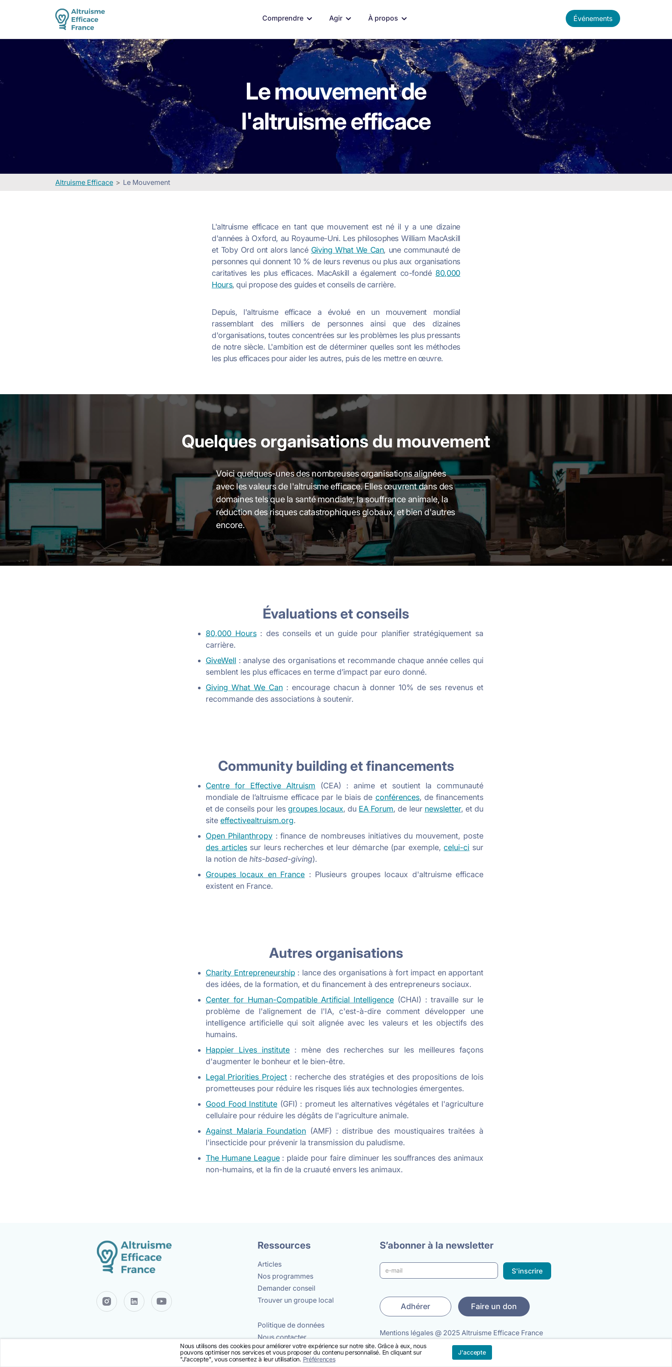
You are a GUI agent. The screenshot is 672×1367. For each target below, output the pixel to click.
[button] (288, 18)
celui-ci (456, 847)
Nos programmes (285, 1276)
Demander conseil (286, 1288)
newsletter (443, 808)
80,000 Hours (231, 633)
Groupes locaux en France (255, 874)
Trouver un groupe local (296, 1300)
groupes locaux (315, 808)
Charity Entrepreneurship (250, 972)
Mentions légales (406, 1332)
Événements (592, 18)
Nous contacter (282, 1337)
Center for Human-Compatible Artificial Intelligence (300, 999)
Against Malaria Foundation (256, 1130)
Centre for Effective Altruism (260, 785)
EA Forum (376, 808)
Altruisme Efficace (84, 182)
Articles (270, 1264)
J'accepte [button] (472, 1352)
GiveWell (221, 660)
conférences (397, 797)
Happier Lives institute (248, 1049)
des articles (226, 847)
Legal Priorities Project (246, 1076)
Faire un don (494, 1306)
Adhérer (415, 1306)
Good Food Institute (241, 1103)
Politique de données (291, 1325)
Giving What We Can (347, 249)
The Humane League (243, 1157)
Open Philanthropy (239, 835)
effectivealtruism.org (257, 820)
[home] (82, 19)
